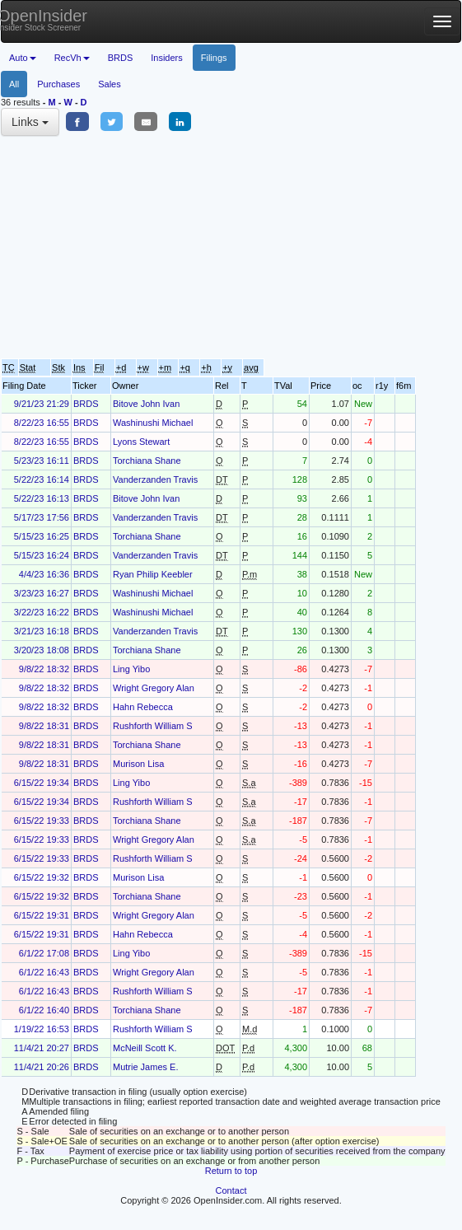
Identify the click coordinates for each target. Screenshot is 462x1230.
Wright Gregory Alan (153, 688)
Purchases (58, 84)
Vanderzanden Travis (155, 479)
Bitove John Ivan (146, 404)
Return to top (231, 1171)
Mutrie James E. (145, 1067)
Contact (231, 1190)
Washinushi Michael (153, 423)
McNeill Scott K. (145, 1048)
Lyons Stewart (141, 442)
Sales (109, 84)
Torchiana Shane (147, 460)
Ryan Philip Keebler (153, 574)
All (14, 84)
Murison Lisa (138, 764)
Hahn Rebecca (143, 707)
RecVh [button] (72, 58)
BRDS (120, 58)
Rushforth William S (153, 726)
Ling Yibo (131, 669)
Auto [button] (22, 58)
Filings (214, 58)
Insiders (167, 58)
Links (30, 122)
